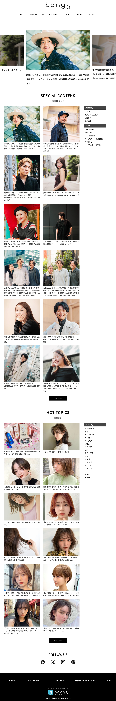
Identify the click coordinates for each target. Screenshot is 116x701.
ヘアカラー (89, 437)
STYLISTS (68, 15)
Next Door (89, 132)
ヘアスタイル (90, 440)
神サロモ (88, 142)
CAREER (88, 121)
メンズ (87, 459)
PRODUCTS (91, 15)
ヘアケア (88, 447)
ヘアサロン (89, 428)
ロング (87, 456)
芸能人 (87, 444)
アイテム (88, 465)
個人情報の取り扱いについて (35, 681)
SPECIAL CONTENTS (36, 15)
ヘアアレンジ (90, 434)
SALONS (79, 15)
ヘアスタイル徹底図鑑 (94, 138)
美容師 (87, 477)
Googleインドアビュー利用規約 (85, 681)
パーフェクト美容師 (93, 145)
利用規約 (110, 681)
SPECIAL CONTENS (58, 95)
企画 (86, 450)
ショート (88, 468)
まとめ (87, 431)
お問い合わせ (59, 681)
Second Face (90, 135)
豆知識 (87, 474)
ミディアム (89, 453)
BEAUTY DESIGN (91, 114)
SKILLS (87, 111)
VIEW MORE (58, 398)
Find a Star (89, 129)
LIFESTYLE (89, 118)
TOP (22, 15)
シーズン (88, 471)
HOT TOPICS (54, 15)
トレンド (88, 462)
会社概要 (12, 681)
